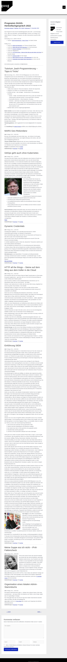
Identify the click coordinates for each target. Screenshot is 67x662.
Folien (5, 211)
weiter (39, 603)
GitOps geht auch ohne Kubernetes (20, 39)
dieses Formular (18, 118)
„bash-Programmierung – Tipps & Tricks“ (21, 32)
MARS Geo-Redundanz (17, 37)
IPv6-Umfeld (19, 593)
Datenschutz (36, 655)
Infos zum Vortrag (8, 252)
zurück (9, 603)
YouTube (22, 140)
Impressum (30, 655)
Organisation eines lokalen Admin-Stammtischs (23, 51)
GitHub (21, 138)
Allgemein (17, 20)
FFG (21, 20)
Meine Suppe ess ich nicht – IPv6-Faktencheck (23, 49)
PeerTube (15, 140)
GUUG (24, 20)
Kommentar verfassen (9, 20)
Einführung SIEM (16, 47)
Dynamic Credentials (17, 40)
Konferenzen (29, 20)
